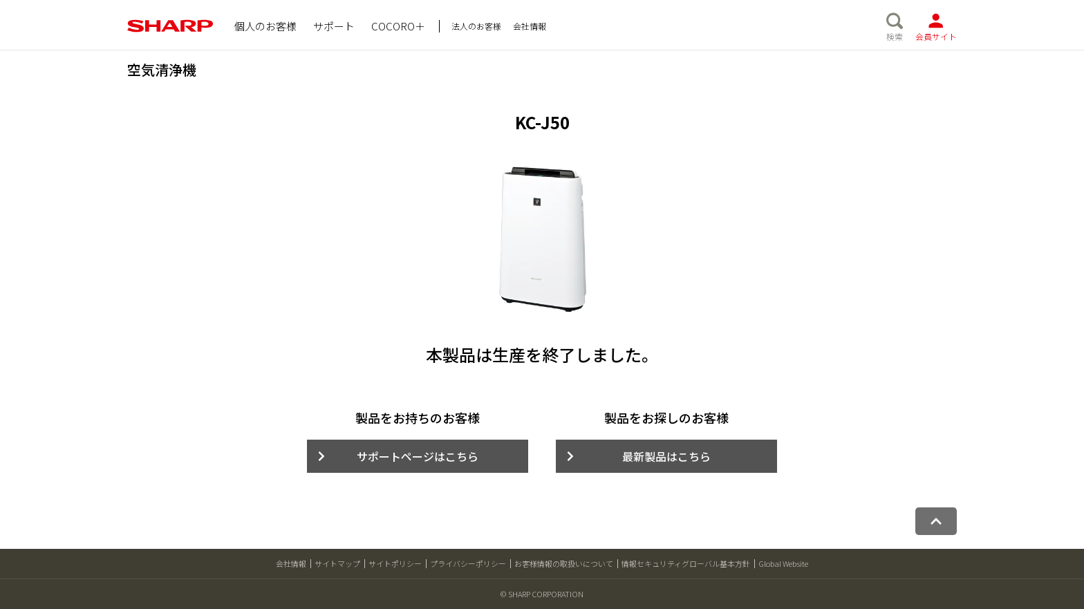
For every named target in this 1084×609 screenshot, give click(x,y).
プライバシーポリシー (468, 563)
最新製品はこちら (666, 456)
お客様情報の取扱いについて (563, 563)
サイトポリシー (395, 563)
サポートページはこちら (417, 456)
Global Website (783, 563)
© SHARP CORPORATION (542, 593)
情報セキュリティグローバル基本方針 (686, 563)
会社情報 (291, 563)
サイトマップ (337, 563)
